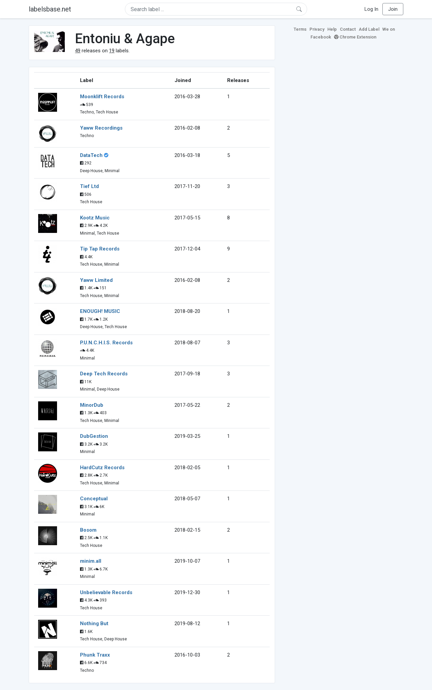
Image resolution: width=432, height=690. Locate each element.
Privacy (316, 29)
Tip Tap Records (99, 249)
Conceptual (94, 499)
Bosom (88, 530)
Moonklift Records (102, 97)
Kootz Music (95, 218)
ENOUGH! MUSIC (100, 311)
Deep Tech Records (104, 374)
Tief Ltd (89, 186)
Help (332, 29)
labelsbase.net (50, 9)
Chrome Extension (355, 36)
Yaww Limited (96, 280)
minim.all (90, 561)
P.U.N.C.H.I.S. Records (106, 343)
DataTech (91, 155)
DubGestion (94, 436)
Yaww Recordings (101, 128)
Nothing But (94, 623)
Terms (300, 29)
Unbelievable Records (106, 592)
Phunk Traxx (95, 655)
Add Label (369, 29)
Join (393, 9)
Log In (371, 9)
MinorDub (91, 405)
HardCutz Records (102, 468)
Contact (348, 29)
